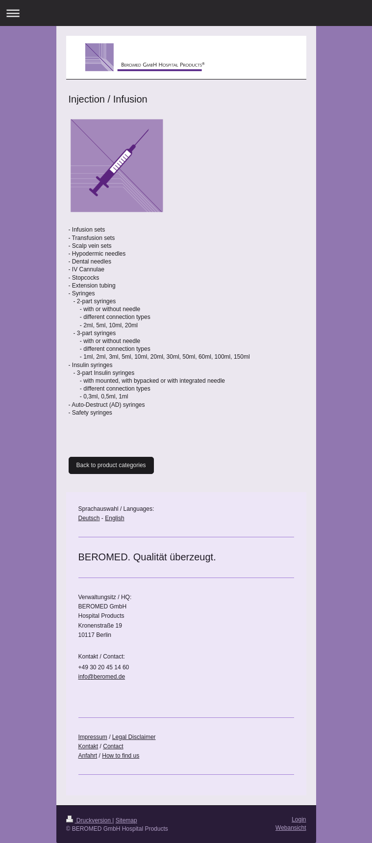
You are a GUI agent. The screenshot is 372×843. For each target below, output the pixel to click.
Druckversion (89, 820)
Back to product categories (111, 465)
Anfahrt (88, 755)
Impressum (92, 737)
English (114, 518)
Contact (113, 746)
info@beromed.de (101, 676)
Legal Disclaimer (134, 737)
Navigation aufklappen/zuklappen (186, 13)
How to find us (120, 755)
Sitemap (126, 820)
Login (299, 819)
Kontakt (88, 746)
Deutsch (89, 518)
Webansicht (290, 827)
